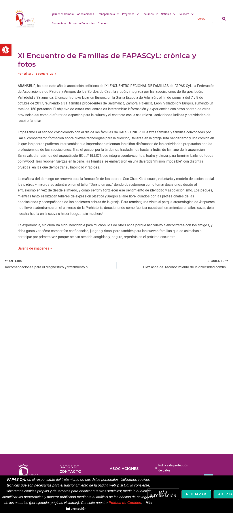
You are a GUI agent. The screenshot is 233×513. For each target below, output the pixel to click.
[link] (5, 50)
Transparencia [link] (108, 14)
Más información (163, 494)
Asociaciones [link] (85, 14)
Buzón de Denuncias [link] (82, 23)
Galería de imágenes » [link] (35, 248)
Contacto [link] (103, 23)
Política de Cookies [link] (125, 503)
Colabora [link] (185, 14)
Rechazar (196, 494)
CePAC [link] (201, 18)
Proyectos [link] (130, 14)
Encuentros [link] (59, 23)
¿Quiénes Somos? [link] (63, 14)
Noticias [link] (168, 14)
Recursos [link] (150, 14)
